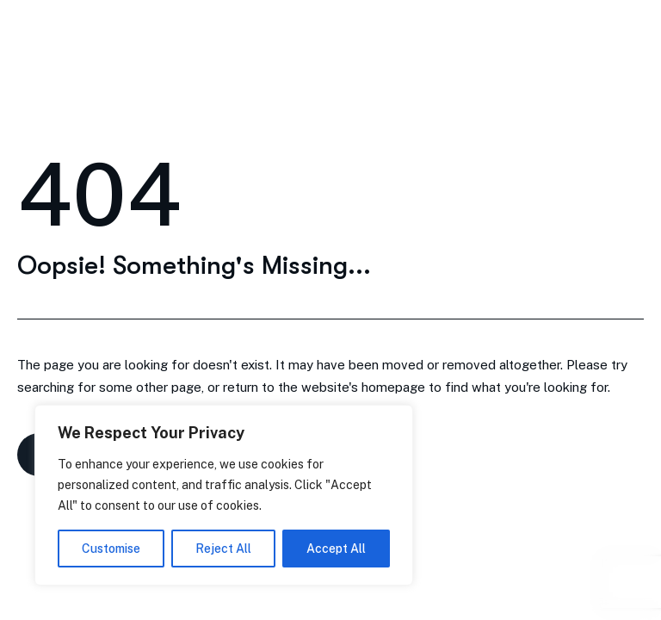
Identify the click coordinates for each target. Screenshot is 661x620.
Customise (111, 548)
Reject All (223, 548)
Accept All (336, 548)
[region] (223, 495)
